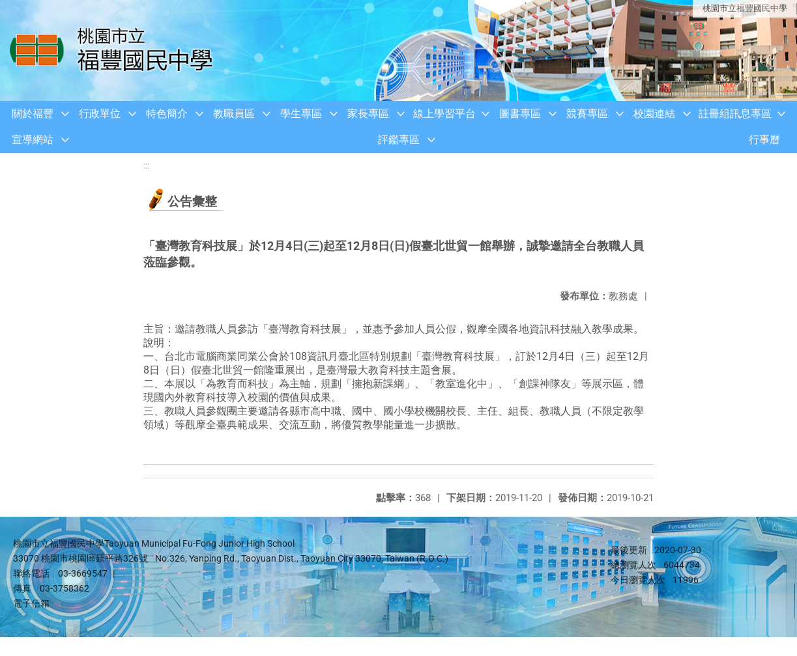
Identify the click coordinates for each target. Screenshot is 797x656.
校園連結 (654, 113)
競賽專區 (587, 113)
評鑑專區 (399, 139)
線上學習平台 (444, 113)
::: (146, 166)
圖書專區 (520, 113)
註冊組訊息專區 (735, 113)
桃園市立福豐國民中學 (745, 8)
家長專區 (368, 113)
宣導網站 (32, 139)
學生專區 (301, 113)
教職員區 (234, 113)
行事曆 (764, 139)
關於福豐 (32, 113)
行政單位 (100, 113)
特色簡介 (167, 113)
